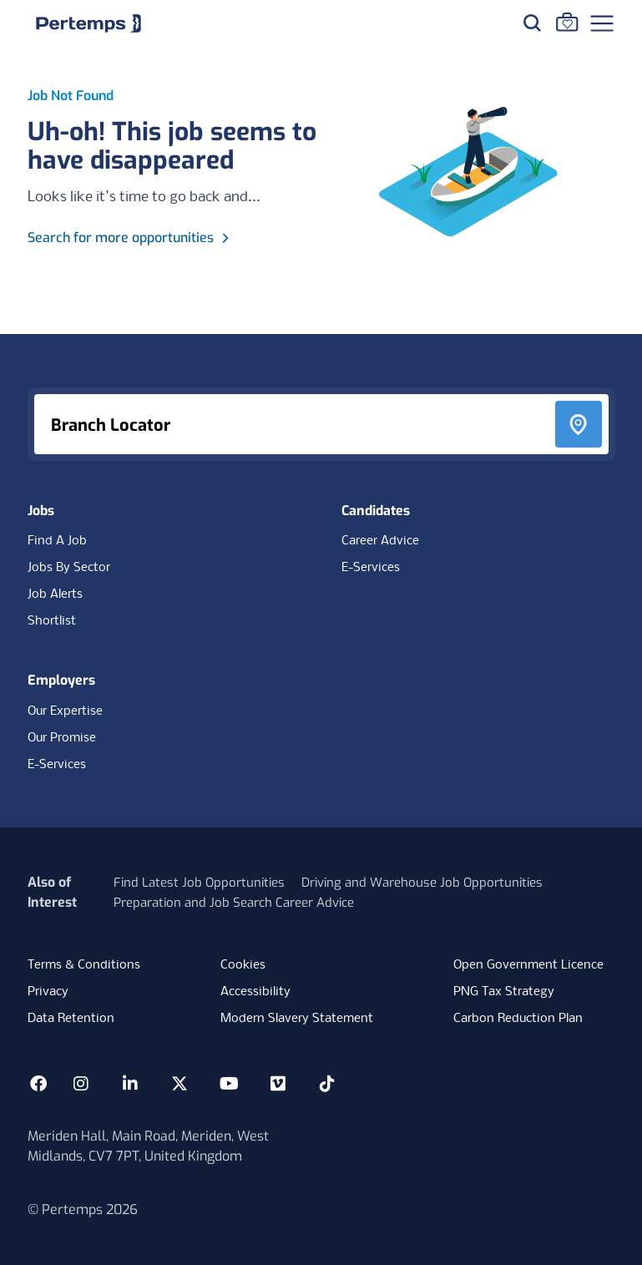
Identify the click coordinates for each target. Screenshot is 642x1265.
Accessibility (255, 992)
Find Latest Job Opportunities (199, 882)
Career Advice (380, 541)
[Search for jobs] (532, 23)
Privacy (48, 992)
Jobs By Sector (69, 567)
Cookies (242, 965)
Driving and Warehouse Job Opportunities (422, 882)
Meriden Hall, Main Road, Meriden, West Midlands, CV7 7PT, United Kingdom (148, 1146)
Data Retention (71, 1018)
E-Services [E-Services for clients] (57, 765)
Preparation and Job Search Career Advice (234, 902)
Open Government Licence (528, 965)
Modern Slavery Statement (296, 1018)
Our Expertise (65, 711)
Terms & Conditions (84, 965)
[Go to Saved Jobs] (567, 22)
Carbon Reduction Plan (518, 1018)
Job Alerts (55, 594)
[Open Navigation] (602, 23)
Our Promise (62, 738)
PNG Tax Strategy (503, 992)
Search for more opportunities (131, 237)
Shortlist (52, 621)
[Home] (88, 23)
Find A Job (57, 541)
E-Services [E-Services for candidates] (370, 567)
